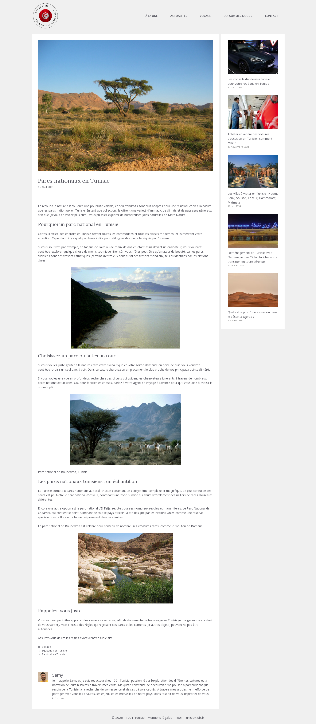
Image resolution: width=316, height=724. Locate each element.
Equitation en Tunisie (54, 650)
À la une (151, 16)
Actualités (178, 16)
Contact (271, 16)
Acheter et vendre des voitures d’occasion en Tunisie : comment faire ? (250, 138)
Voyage (205, 16)
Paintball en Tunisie (53, 654)
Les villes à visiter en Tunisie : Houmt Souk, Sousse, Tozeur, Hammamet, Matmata (253, 198)
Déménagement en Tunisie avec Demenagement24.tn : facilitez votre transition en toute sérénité (252, 257)
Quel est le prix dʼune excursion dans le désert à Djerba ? (252, 314)
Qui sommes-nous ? (237, 16)
